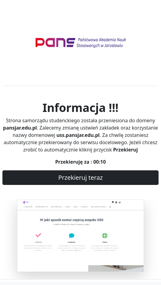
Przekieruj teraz (80, 177)
